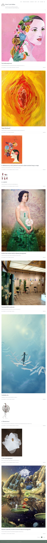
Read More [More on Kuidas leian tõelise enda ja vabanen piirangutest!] (44, 257)
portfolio (14, 67)
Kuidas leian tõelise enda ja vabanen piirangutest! (13, 253)
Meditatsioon (10, 169)
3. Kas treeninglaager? (7, 458)
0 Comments (17, 67)
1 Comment (12, 311)
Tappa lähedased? (5, 128)
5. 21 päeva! (4, 182)
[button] (44, 1)
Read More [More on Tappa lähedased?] (44, 132)
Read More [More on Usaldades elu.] (44, 399)
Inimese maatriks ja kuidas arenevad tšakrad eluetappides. (16, 529)
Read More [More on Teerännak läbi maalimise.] (44, 311)
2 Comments (12, 399)
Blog (9, 132)
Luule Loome (8, 541)
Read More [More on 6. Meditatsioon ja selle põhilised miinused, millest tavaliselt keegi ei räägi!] (44, 169)
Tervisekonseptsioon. (6, 63)
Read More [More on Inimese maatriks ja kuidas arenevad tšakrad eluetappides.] (44, 533)
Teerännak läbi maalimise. (8, 307)
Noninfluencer (19, 541)
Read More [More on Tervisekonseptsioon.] (44, 67)
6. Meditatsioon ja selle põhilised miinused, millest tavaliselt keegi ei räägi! (20, 165)
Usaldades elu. (5, 395)
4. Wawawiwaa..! (5, 421)
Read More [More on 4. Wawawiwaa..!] (44, 425)
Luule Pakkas (3, 67)
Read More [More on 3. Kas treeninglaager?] (44, 462)
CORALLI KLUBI (11, 67)
